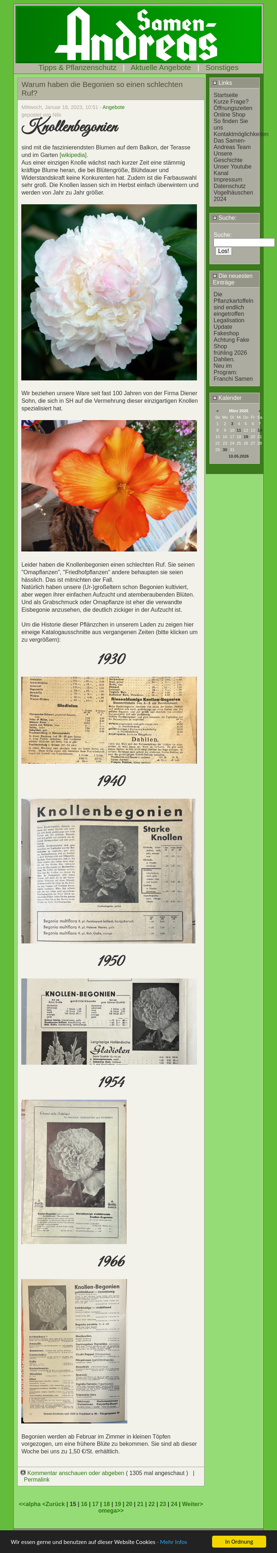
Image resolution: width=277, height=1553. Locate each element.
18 (107, 1504)
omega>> (110, 1511)
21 (140, 1504)
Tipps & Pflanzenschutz (78, 67)
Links (222, 83)
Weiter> (192, 1504)
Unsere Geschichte (228, 156)
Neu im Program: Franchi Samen (233, 372)
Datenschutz (230, 186)
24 (174, 1504)
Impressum (228, 179)
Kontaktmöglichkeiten (241, 134)
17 (95, 1504)
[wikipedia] (73, 155)
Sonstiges (222, 67)
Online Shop (229, 115)
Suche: (224, 218)
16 (84, 1504)
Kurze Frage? (231, 102)
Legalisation (229, 320)
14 (260, 430)
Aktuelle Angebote (161, 67)
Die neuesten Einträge (232, 279)
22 (151, 1504)
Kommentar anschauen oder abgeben (73, 1473)
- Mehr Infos (172, 1542)
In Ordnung (239, 1541)
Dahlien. (224, 359)
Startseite (226, 95)
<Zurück (54, 1504)
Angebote (113, 107)
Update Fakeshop (226, 330)
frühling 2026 (230, 353)
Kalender (227, 398)
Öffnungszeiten (233, 108)
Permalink (36, 1479)
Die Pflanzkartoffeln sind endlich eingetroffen (233, 304)
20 (129, 1504)
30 (225, 450)
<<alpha (30, 1504)
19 (245, 437)
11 (239, 430)
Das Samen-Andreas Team (232, 144)
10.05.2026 (239, 456)
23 (163, 1504)
